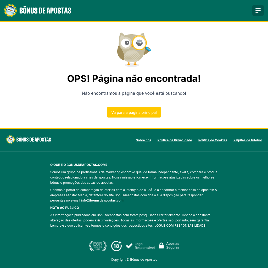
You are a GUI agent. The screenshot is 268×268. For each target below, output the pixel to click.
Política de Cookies (212, 140)
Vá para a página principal (134, 112)
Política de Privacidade (175, 140)
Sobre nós (143, 140)
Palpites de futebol (247, 140)
